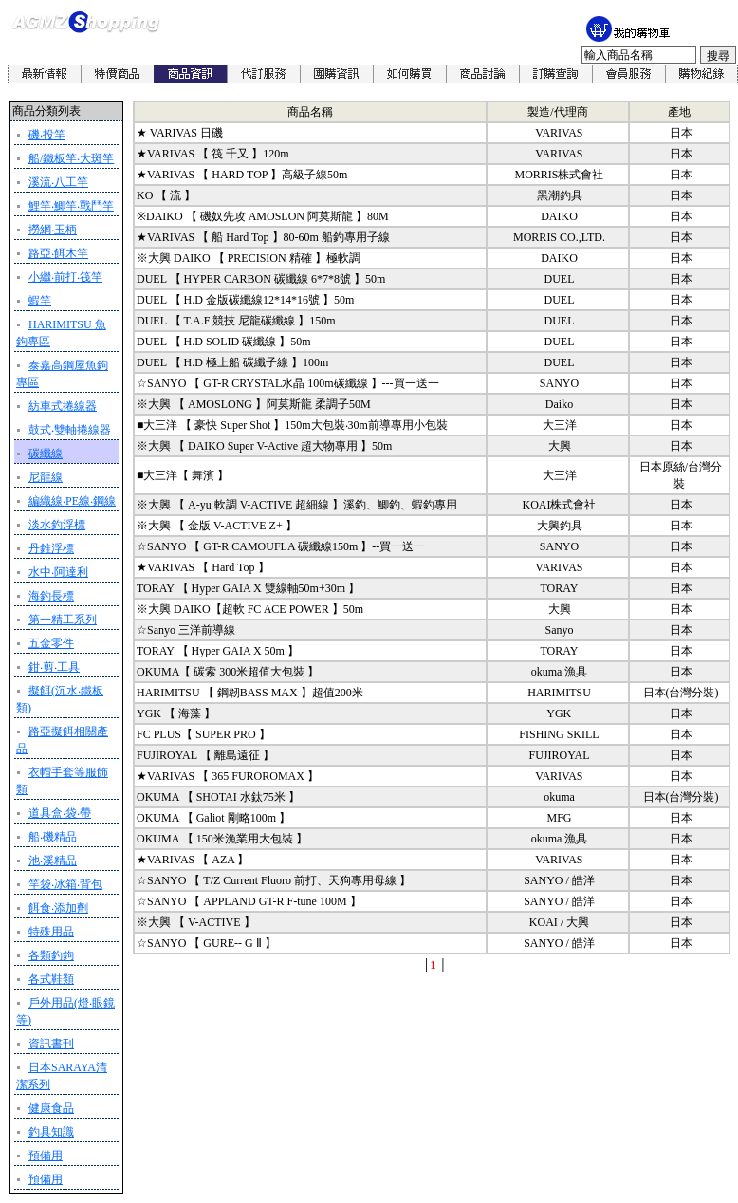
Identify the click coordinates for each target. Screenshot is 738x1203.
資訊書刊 (51, 1043)
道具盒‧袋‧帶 (59, 813)
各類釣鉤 (51, 955)
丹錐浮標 (51, 548)
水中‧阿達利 (58, 572)
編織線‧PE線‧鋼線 (72, 501)
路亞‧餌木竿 (58, 253)
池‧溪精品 (52, 860)
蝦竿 (39, 300)
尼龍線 (45, 477)
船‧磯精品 (52, 836)
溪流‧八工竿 (58, 182)
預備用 (45, 1155)
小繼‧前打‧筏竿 (65, 277)
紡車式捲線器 (62, 406)
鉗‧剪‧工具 (54, 667)
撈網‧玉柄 (52, 229)
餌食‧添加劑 (58, 908)
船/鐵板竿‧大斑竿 (71, 158)
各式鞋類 (51, 979)
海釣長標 (51, 595)
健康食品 (51, 1108)
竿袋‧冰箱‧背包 (65, 884)
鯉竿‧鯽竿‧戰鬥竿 (71, 206)
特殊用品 (51, 931)
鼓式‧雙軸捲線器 (69, 429)
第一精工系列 (62, 619)
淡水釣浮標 (56, 524)
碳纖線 (45, 453)
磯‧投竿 (46, 134)
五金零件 (51, 643)
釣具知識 (51, 1131)
